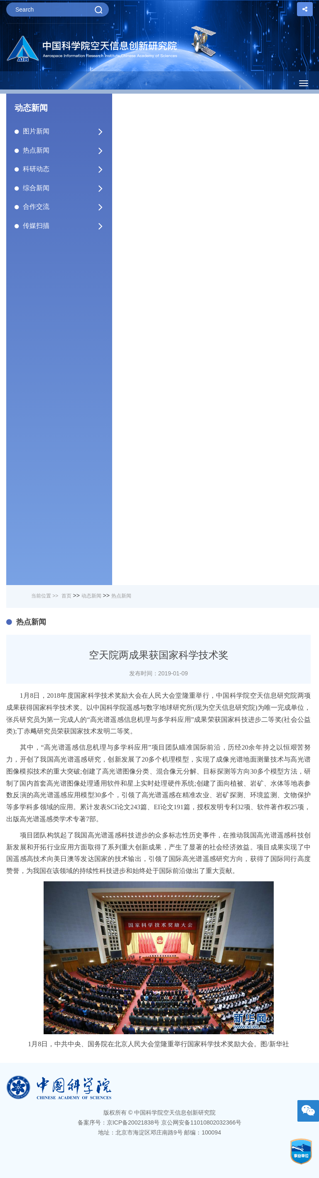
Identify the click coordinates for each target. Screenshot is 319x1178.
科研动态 (63, 169)
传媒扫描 (63, 225)
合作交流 (63, 206)
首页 (66, 596)
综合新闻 (63, 188)
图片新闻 (63, 131)
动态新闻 (91, 596)
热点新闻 (63, 150)
